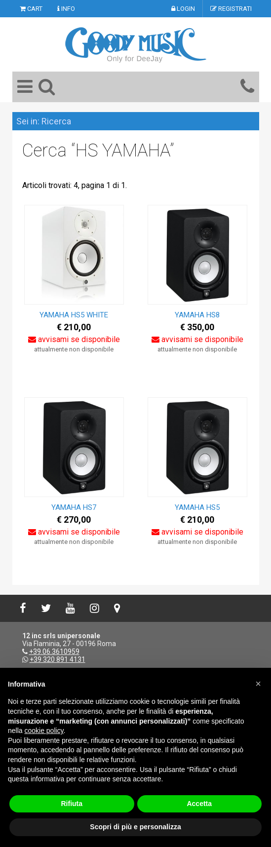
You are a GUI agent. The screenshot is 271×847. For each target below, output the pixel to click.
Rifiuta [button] (71, 804)
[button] (258, 684)
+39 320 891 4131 (57, 659)
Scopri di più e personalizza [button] (135, 827)
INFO (66, 8)
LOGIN (183, 8)
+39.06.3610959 (54, 651)
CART (31, 8)
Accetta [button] (199, 804)
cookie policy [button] (43, 730)
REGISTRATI (231, 8)
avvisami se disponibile (74, 339)
